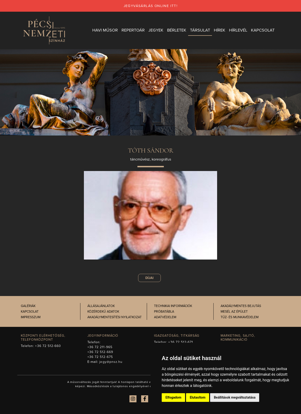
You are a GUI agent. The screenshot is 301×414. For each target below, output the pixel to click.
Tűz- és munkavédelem (239, 317)
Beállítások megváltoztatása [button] (234, 397)
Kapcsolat (30, 312)
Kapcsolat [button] (263, 30)
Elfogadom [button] (173, 397)
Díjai (149, 278)
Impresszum (30, 317)
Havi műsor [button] (105, 30)
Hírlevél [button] (238, 30)
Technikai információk (173, 306)
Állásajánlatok (101, 306)
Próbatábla (164, 312)
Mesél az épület (234, 312)
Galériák (28, 306)
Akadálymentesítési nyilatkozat (114, 317)
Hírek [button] (219, 30)
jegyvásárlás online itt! (151, 6)
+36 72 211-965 (99, 347)
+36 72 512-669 (100, 352)
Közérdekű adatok (103, 312)
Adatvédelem (165, 317)
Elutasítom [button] (197, 397)
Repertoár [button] (133, 30)
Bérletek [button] (176, 30)
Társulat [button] (200, 30)
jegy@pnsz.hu (110, 362)
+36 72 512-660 (48, 346)
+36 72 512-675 (100, 357)
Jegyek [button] (155, 30)
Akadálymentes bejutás (241, 306)
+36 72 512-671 (180, 342)
